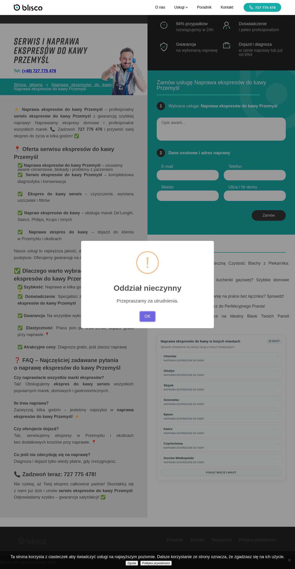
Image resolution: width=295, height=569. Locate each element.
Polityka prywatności (156, 563)
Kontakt (227, 7)
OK (147, 316)
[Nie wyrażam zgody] (289, 560)
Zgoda (131, 563)
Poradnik (204, 7)
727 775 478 (262, 7)
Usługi (181, 7)
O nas (160, 7)
